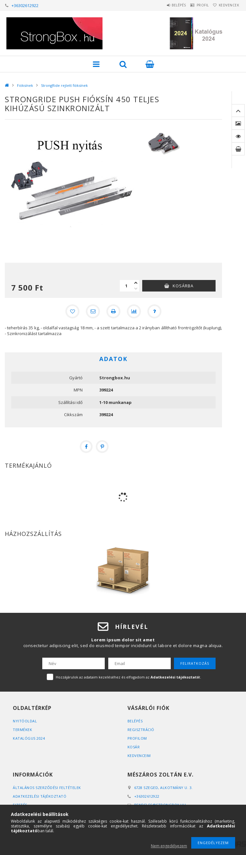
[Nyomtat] (113, 311)
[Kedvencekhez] (72, 311)
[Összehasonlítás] (134, 311)
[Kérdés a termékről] (154, 311)
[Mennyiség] (126, 286)
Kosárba (183, 286)
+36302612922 (25, 5)
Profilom (137, 738)
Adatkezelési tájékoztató (39, 796)
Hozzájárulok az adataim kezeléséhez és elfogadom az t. (128, 677)
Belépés (166, 5)
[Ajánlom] (93, 311)
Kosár (133, 746)
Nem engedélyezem (169, 846)
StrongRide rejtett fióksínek (64, 85)
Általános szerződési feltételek (47, 787)
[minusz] (136, 289)
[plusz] (136, 283)
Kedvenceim (139, 755)
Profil (195, 5)
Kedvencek (226, 5)
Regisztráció (140, 729)
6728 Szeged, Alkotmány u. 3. (163, 787)
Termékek (22, 729)
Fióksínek (25, 85)
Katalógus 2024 (29, 738)
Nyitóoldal (25, 721)
